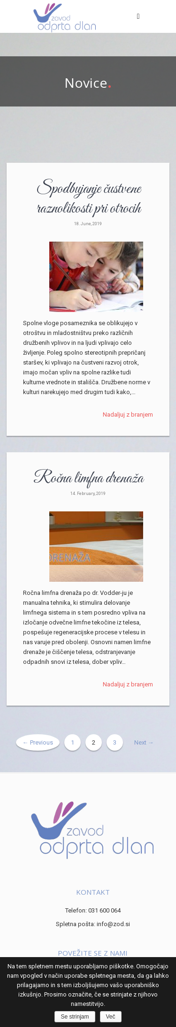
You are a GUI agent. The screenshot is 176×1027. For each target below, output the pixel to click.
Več (110, 1016)
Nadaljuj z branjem (128, 414)
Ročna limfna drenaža (88, 478)
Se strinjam (75, 1016)
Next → (144, 742)
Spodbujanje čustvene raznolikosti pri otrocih (88, 199)
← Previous (38, 742)
